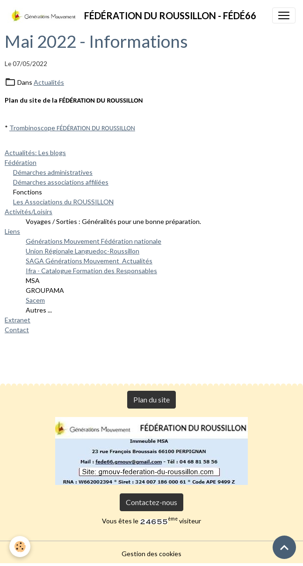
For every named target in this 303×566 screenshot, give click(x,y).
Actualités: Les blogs (35, 152)
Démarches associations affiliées (60, 182)
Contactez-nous (151, 502)
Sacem (35, 300)
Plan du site (151, 399)
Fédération (20, 162)
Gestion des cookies (151, 554)
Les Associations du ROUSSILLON (63, 202)
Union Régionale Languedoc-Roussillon (82, 251)
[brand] (131, 15)
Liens (12, 231)
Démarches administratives (53, 172)
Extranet (17, 320)
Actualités (49, 82)
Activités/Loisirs (28, 212)
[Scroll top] (284, 547)
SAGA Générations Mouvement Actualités (89, 261)
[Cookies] (19, 546)
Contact (17, 330)
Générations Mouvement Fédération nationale (93, 241)
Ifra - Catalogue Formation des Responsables (91, 271)
